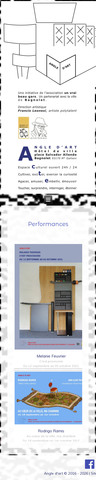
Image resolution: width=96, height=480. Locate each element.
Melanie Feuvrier (51, 356)
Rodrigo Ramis (51, 430)
